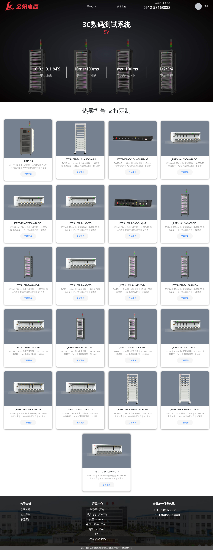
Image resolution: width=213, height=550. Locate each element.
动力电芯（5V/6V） (97, 514)
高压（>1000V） (97, 529)
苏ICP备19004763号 (124, 548)
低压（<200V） (97, 519)
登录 (206, 6)
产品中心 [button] (90, 6)
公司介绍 (26, 509)
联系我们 (26, 519)
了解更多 (28, 174)
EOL (97, 534)
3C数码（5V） (97, 509)
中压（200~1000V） (97, 524)
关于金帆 (121, 6)
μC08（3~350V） (97, 539)
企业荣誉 (26, 514)
